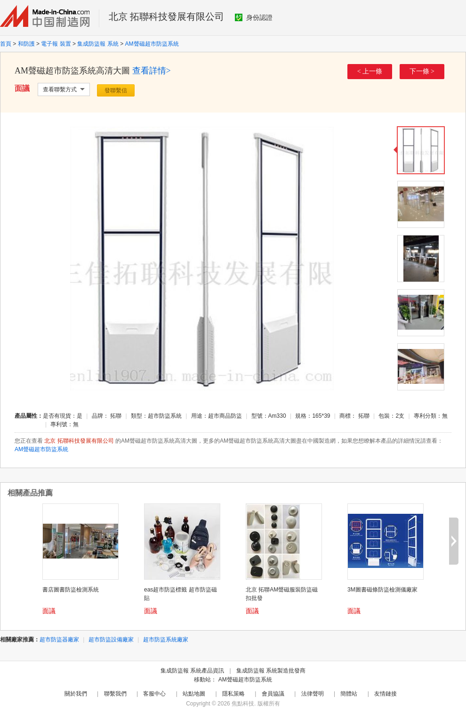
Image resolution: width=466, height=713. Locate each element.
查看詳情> (151, 70)
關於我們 (75, 693)
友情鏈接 (385, 693)
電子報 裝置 (56, 44)
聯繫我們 (115, 693)
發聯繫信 (115, 90)
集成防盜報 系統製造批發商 (270, 670)
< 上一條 (369, 71)
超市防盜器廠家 (59, 639)
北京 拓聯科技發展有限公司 (166, 16)
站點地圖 (194, 693)
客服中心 (154, 693)
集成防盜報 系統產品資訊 (192, 670)
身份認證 (254, 17)
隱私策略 (233, 693)
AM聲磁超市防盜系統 (152, 44)
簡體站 (348, 693)
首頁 (5, 44)
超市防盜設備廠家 (111, 639)
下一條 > (422, 71)
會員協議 (273, 693)
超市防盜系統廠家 (165, 639)
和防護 (26, 44)
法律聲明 (312, 693)
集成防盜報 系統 (97, 44)
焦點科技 (243, 703)
